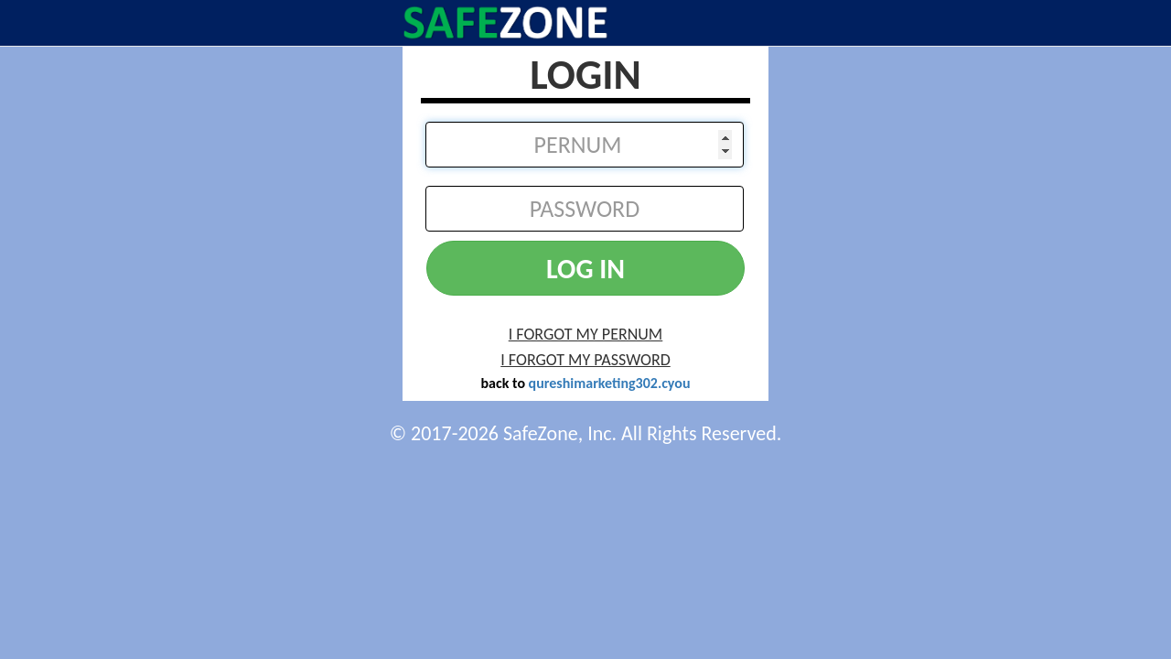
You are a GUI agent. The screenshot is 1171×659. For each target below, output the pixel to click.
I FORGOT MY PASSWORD (585, 360)
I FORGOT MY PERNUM (586, 334)
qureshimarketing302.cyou (610, 383)
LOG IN (585, 269)
